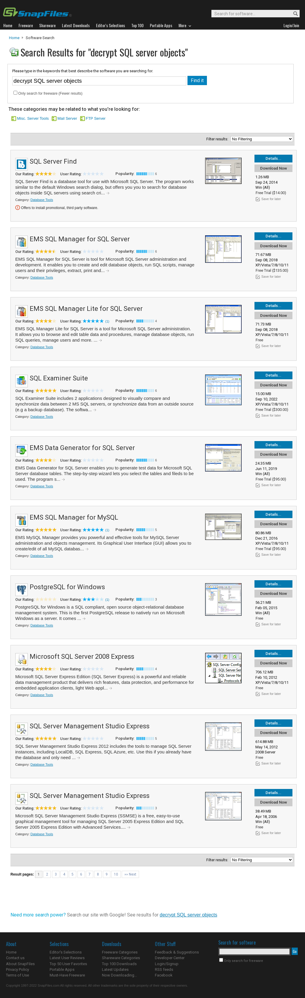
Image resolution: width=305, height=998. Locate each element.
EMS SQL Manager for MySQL (74, 517)
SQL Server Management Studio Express (90, 726)
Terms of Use (17, 975)
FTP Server (96, 118)
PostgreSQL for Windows (67, 587)
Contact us (15, 958)
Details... (273, 158)
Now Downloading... (119, 975)
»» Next (130, 874)
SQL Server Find (53, 161)
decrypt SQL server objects (188, 914)
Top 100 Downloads (119, 964)
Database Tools (41, 200)
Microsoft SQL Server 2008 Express (82, 656)
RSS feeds (164, 969)
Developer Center (169, 958)
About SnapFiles (20, 964)
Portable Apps (62, 969)
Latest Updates (115, 969)
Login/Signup (167, 964)
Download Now (273, 168)
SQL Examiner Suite (59, 378)
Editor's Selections (66, 952)
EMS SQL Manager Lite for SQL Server (86, 308)
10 (116, 874)
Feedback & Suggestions (177, 952)
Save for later (271, 199)
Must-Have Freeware (67, 975)
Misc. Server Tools (33, 118)
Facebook (164, 975)
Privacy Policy (17, 969)
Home (14, 38)
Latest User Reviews (67, 958)
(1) (107, 321)
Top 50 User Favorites (68, 964)
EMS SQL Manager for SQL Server (80, 239)
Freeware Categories (120, 952)
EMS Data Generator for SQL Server (82, 448)
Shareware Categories (121, 958)
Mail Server (67, 118)
